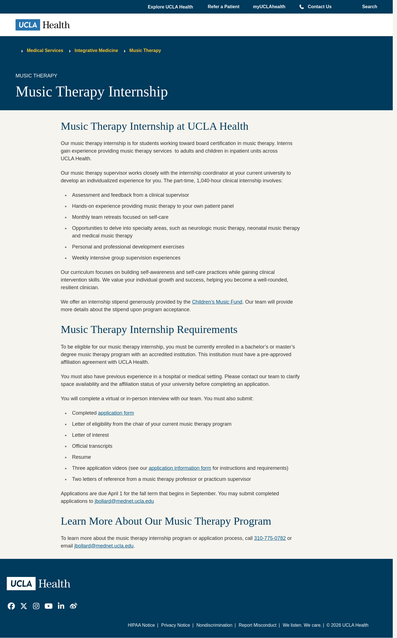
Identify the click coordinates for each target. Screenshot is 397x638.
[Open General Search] (368, 7)
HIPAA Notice (141, 625)
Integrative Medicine (96, 50)
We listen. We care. (302, 625)
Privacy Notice (175, 625)
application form (116, 413)
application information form (180, 468)
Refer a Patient (223, 6)
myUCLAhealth (269, 6)
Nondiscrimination (214, 625)
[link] (11, 606)
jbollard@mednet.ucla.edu (124, 501)
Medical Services (45, 50)
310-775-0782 (270, 538)
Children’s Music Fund (217, 302)
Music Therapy (145, 50)
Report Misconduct (257, 625)
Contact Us (319, 6)
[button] (171, 7)
